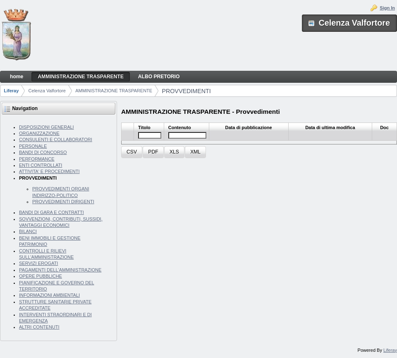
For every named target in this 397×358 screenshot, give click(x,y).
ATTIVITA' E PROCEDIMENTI (49, 171)
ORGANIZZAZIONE (39, 133)
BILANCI (28, 231)
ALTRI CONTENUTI (39, 326)
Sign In (387, 7)
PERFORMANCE (37, 158)
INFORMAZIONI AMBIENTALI (49, 295)
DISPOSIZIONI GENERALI (46, 127)
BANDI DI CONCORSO (43, 152)
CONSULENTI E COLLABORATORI (55, 139)
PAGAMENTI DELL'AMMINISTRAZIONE (60, 269)
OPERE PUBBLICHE (40, 276)
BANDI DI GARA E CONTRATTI (51, 212)
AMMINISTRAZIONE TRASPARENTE (113, 90)
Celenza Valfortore (47, 90)
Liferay (11, 90)
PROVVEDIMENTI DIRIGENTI (63, 201)
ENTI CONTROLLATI (40, 165)
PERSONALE (33, 146)
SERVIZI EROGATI (38, 263)
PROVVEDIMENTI (186, 91)
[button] (131, 152)
